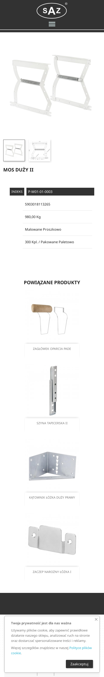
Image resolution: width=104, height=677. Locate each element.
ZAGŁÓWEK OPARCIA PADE (52, 349)
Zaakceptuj (79, 664)
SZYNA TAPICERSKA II (52, 423)
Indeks (17, 191)
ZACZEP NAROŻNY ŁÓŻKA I (52, 572)
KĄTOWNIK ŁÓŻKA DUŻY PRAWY (52, 497)
